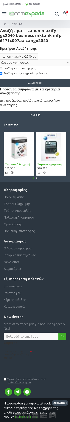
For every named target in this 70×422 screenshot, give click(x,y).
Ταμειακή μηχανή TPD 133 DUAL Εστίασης (51, 164)
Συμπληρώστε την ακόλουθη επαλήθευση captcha (16, 354)
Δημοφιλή (11, 124)
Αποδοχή (60, 403)
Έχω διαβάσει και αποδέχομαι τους (25, 381)
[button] (33, 178)
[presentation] (30, 367)
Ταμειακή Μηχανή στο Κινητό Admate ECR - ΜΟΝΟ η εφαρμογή (19, 164)
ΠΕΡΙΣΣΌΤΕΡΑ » (26, 417)
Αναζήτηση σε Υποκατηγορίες (18, 68)
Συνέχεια (35, 115)
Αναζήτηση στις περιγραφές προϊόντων (23, 73)
